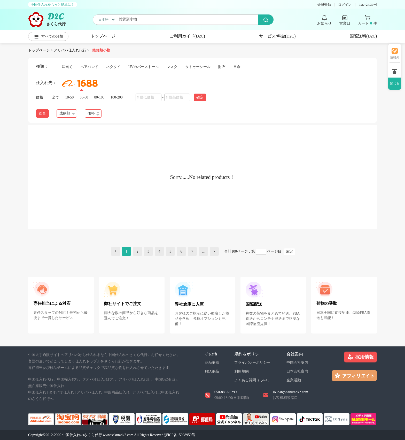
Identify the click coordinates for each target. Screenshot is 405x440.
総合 (42, 113)
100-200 (117, 97)
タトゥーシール (198, 67)
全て (55, 97)
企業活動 (293, 380)
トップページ (103, 36)
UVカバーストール (143, 67)
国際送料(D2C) (363, 36)
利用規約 (241, 371)
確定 (200, 97)
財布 (221, 67)
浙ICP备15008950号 (179, 435)
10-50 (69, 97)
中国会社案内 (297, 363)
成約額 (67, 113)
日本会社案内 (297, 371)
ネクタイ (113, 67)
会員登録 (324, 4)
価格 (94, 113)
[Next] (214, 251)
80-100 (99, 97)
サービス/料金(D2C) (277, 36)
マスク (172, 67)
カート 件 (367, 23)
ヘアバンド (89, 67)
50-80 (84, 97)
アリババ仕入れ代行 (70, 50)
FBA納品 (212, 371)
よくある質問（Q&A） (252, 380)
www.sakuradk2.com (118, 435)
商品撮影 (212, 363)
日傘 (236, 67)
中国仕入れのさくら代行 (82, 435)
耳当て (67, 67)
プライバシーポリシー (252, 363)
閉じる (394, 83)
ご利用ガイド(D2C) (187, 36)
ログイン (345, 4)
